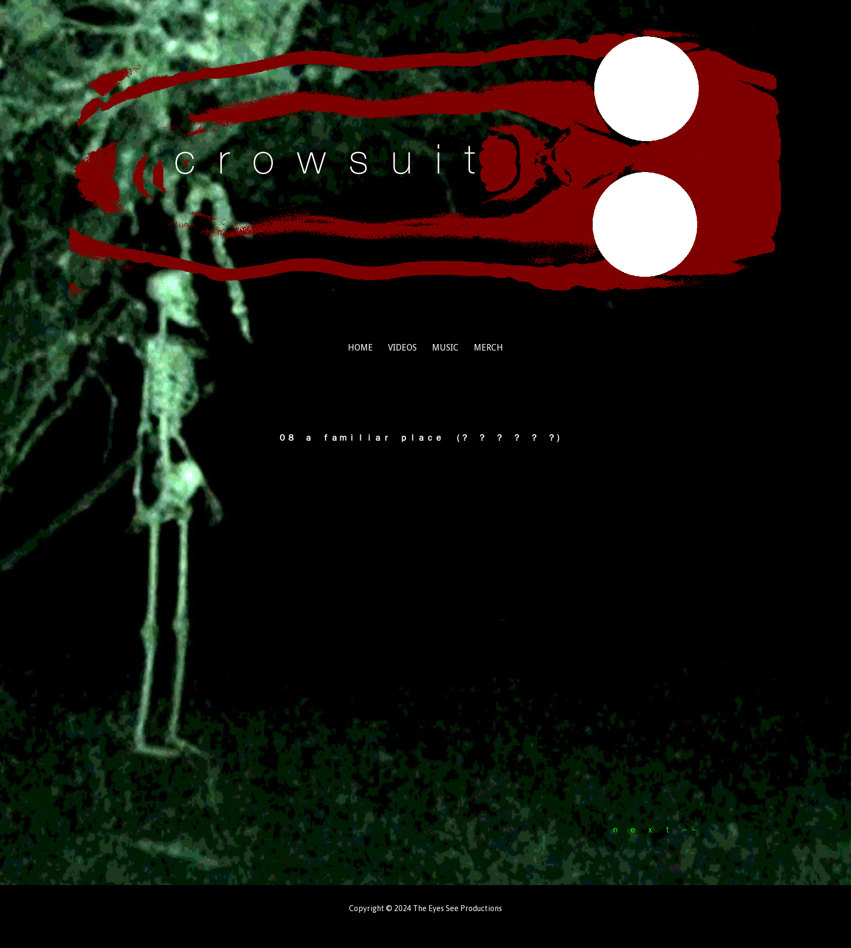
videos (402, 347)
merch (488, 347)
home (360, 347)
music (445, 347)
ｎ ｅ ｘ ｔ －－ (654, 829)
